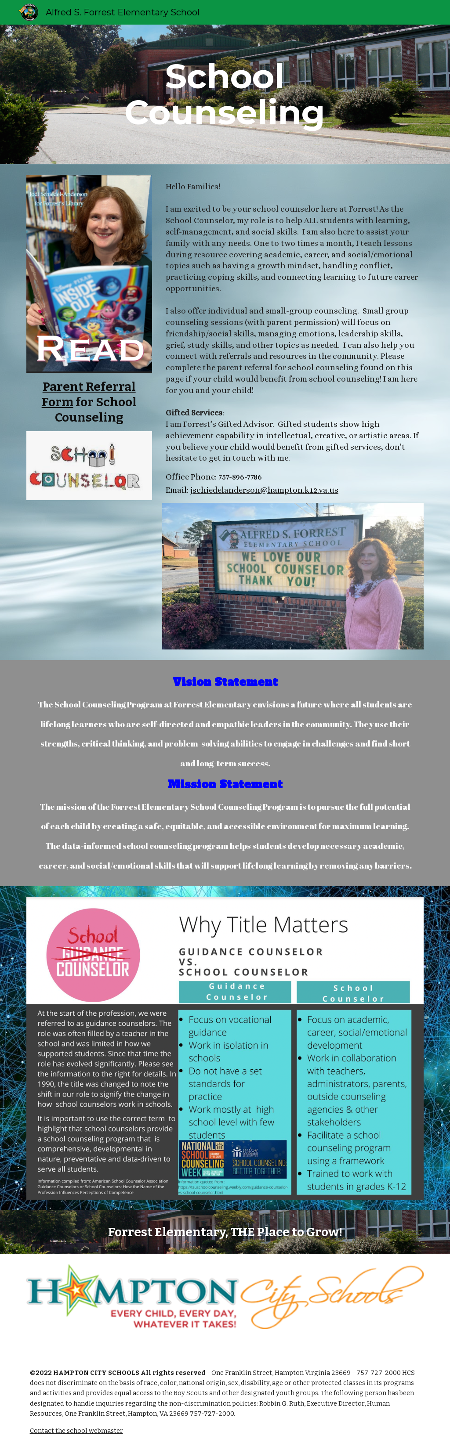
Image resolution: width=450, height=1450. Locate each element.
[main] (225, 94)
